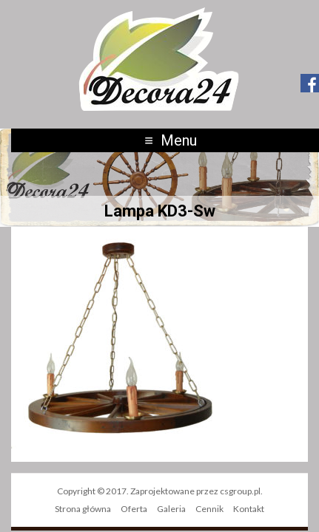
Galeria (171, 508)
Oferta (134, 508)
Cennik (209, 508)
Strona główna (83, 508)
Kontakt (248, 508)
